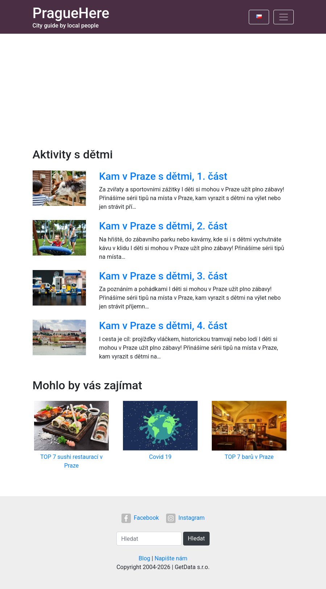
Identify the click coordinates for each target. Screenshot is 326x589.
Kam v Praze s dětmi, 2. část (163, 226)
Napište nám (170, 558)
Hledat (196, 538)
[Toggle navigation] (283, 17)
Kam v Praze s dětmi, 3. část (163, 276)
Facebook (140, 517)
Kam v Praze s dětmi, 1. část (163, 176)
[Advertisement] (163, 88)
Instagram (185, 517)
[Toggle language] (259, 17)
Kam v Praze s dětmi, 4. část (163, 326)
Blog (144, 558)
